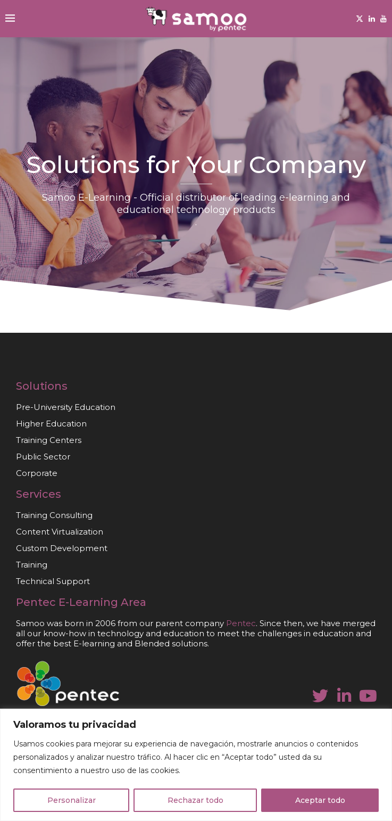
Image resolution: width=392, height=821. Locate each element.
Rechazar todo (195, 800)
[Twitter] (359, 19)
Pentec (36, 602)
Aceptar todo (320, 800)
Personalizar (71, 800)
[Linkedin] (372, 19)
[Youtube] (383, 19)
